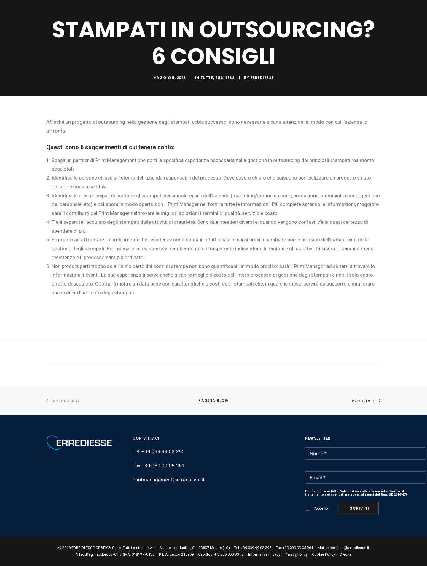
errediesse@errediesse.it (347, 548)
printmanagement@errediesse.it (169, 480)
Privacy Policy (296, 554)
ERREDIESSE (262, 77)
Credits (346, 554)
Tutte (206, 77)
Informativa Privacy (264, 554)
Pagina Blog (213, 400)
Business (225, 77)
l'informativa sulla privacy (359, 491)
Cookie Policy (323, 554)
